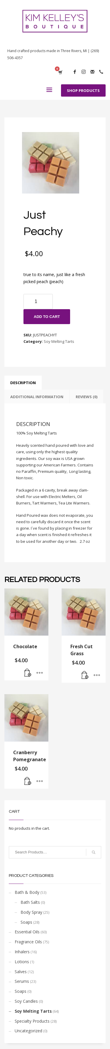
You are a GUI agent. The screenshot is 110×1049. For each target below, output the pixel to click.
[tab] (23, 383)
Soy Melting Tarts (59, 341)
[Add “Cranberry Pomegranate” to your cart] (28, 781)
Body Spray (31, 912)
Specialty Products (32, 1021)
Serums (22, 981)
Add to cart (47, 316)
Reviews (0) (86, 396)
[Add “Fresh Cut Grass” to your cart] (85, 675)
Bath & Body (27, 892)
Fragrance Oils (28, 941)
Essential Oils (27, 932)
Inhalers (22, 951)
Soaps (26, 922)
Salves (21, 971)
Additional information (36, 396)
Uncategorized (28, 1030)
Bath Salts (30, 902)
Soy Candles (26, 1001)
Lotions (22, 961)
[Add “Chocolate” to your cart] (28, 673)
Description (23, 382)
